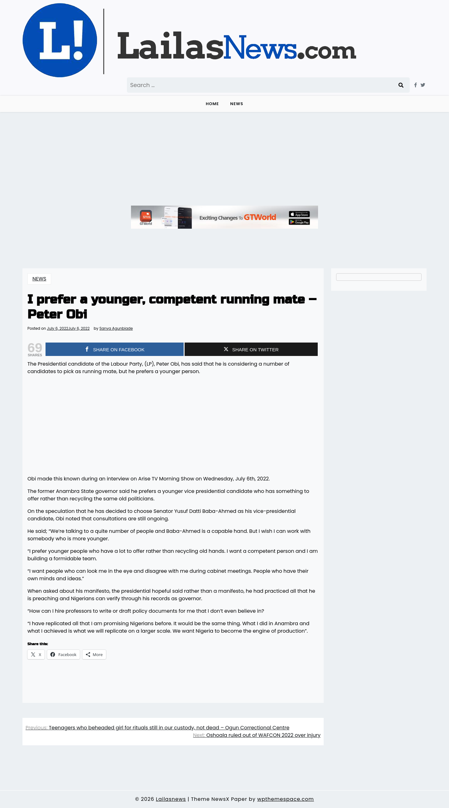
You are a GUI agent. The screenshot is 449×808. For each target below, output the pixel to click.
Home (212, 104)
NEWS (236, 104)
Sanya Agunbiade (116, 328)
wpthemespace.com (285, 799)
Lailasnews (171, 799)
